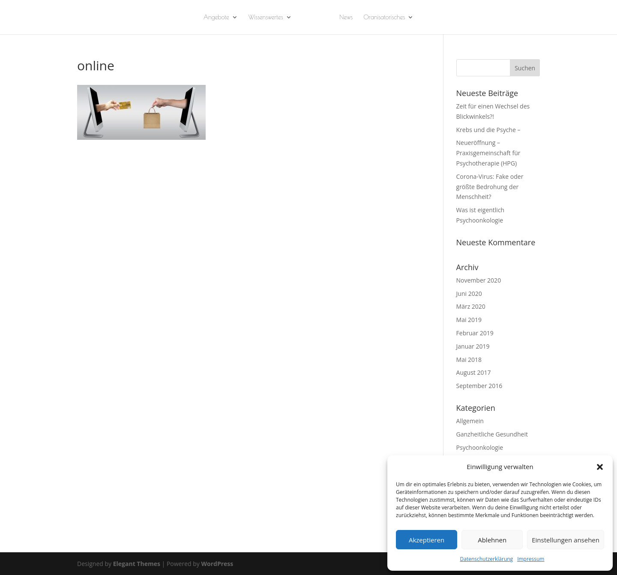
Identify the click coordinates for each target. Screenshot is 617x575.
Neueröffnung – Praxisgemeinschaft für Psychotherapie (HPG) (488, 152)
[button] (600, 467)
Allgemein (470, 421)
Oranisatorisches (384, 17)
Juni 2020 (469, 293)
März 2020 (470, 306)
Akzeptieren (426, 540)
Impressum (530, 559)
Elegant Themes (136, 564)
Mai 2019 (469, 320)
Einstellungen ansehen (565, 540)
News (346, 17)
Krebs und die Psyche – (488, 130)
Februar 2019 (475, 333)
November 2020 (478, 280)
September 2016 (479, 386)
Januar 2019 (473, 346)
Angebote (216, 17)
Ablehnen (492, 540)
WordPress (217, 564)
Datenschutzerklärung (486, 559)
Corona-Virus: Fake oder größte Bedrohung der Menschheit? (490, 186)
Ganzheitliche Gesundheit (492, 434)
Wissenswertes (266, 17)
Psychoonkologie (479, 447)
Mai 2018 (469, 359)
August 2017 (473, 372)
